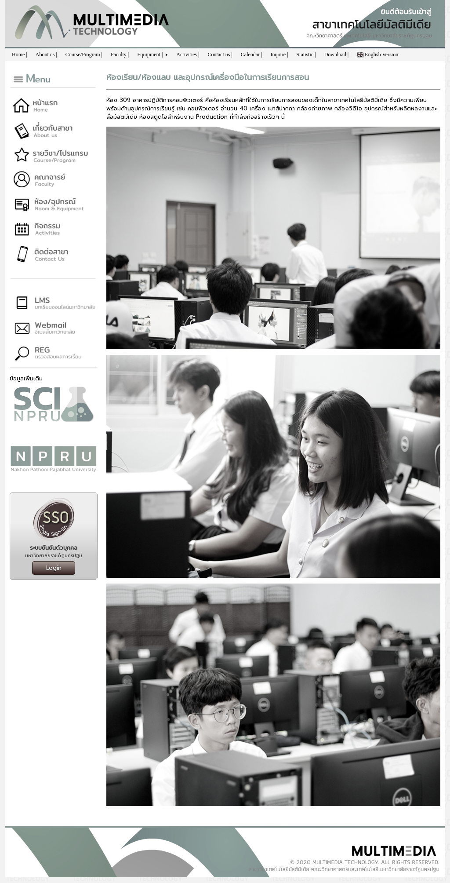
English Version (377, 54)
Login (54, 568)
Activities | (187, 54)
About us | (46, 54)
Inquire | (279, 54)
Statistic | (306, 54)
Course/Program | (83, 54)
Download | (336, 54)
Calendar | (251, 54)
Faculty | (120, 54)
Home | (19, 54)
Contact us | (219, 54)
